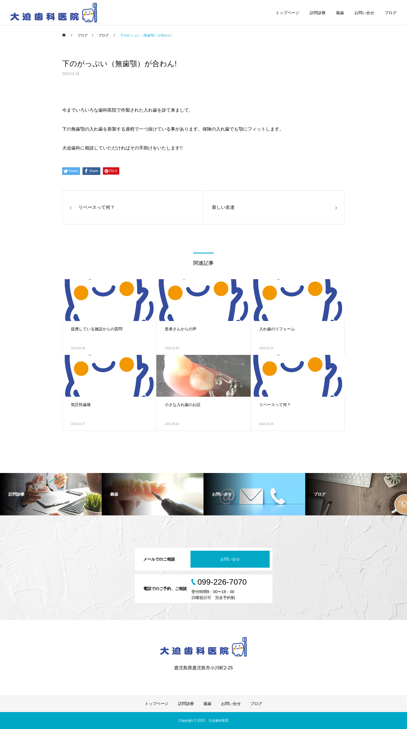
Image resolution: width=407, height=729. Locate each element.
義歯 (340, 12)
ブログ (391, 12)
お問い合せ (364, 12)
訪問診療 (318, 12)
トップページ (287, 12)
